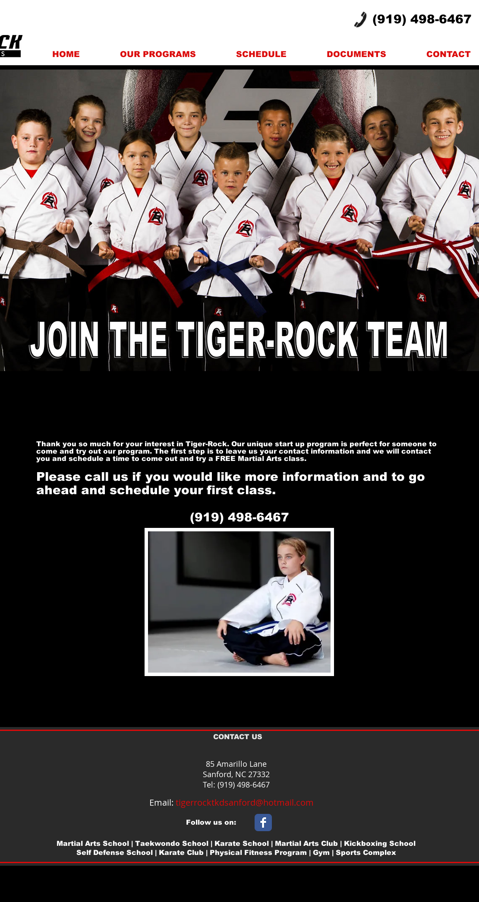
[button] (158, 54)
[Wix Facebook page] (263, 822)
